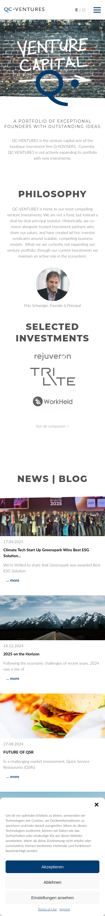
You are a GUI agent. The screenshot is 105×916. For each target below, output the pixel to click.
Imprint (65, 909)
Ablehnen (52, 882)
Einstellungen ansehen (52, 897)
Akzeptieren (52, 866)
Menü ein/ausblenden (98, 7)
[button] (96, 804)
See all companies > (52, 426)
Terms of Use (47, 909)
